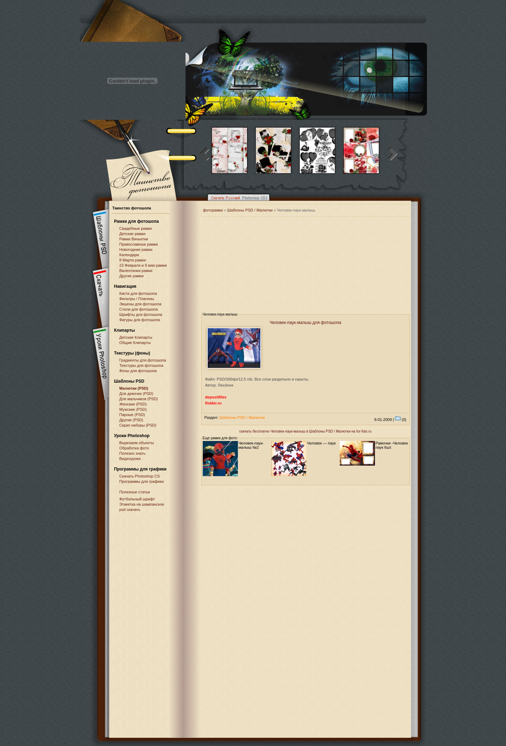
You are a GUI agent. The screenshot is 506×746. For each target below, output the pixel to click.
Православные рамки (138, 244)
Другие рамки (131, 276)
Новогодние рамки (136, 249)
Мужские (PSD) (133, 409)
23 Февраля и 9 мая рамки (143, 265)
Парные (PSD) (132, 415)
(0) (401, 419)
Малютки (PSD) (133, 388)
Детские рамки (132, 234)
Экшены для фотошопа (140, 304)
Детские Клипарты (136, 337)
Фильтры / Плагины (136, 299)
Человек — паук (321, 443)
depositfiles (216, 397)
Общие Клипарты (135, 342)
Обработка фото (134, 448)
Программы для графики (141, 481)
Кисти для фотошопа (138, 293)
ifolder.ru (213, 403)
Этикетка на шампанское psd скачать (141, 507)
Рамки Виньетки (133, 239)
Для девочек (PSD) (136, 393)
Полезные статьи (134, 492)
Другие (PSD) (131, 420)
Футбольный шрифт (137, 499)
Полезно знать (132, 453)
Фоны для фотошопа (138, 371)
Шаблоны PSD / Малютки (249, 210)
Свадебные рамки (135, 228)
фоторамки (213, 210)
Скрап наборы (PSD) (138, 425)
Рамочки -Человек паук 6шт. (392, 445)
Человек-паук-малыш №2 (251, 445)
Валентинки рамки (136, 270)
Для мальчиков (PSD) (138, 399)
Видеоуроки (130, 458)
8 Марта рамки (132, 260)
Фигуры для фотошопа (139, 320)
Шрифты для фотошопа (140, 314)
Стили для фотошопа (138, 309)
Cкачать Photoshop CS (139, 476)
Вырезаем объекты (136, 443)
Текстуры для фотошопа (141, 365)
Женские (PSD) (133, 404)
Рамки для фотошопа (136, 221)
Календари (129, 255)
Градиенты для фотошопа (142, 360)
